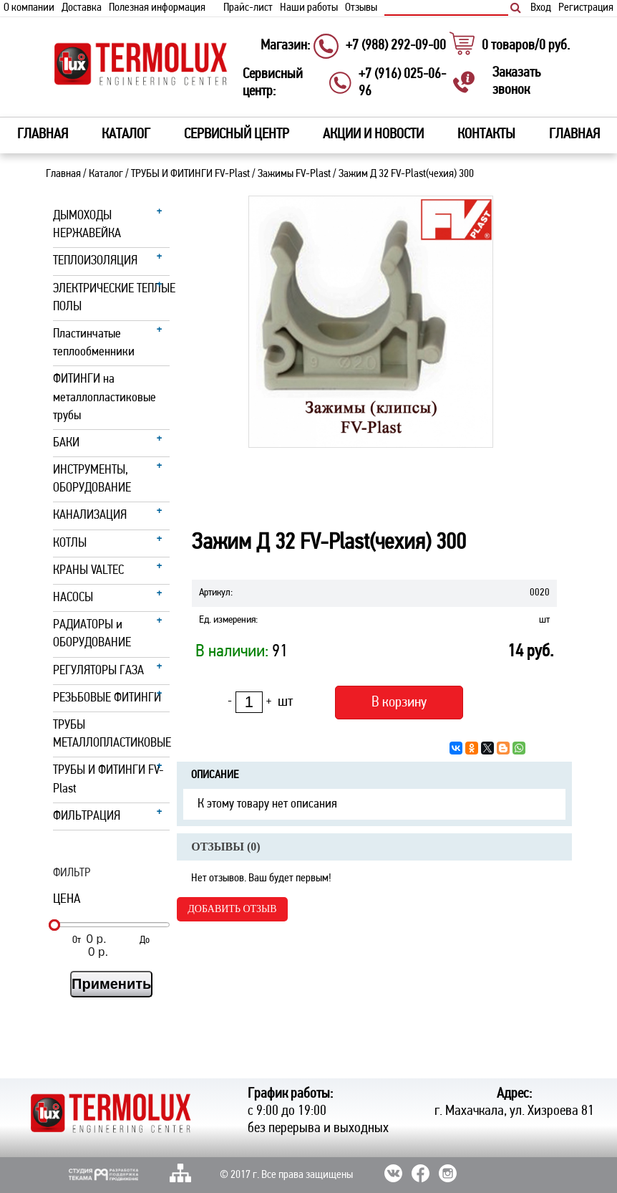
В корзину (399, 702)
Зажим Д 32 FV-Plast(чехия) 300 (406, 174)
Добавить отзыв (232, 909)
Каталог (106, 174)
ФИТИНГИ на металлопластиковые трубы (104, 397)
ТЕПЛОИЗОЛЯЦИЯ (95, 261)
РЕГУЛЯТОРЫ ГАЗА (98, 671)
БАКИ (66, 443)
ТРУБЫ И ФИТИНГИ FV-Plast (190, 174)
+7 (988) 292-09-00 (396, 46)
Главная (42, 135)
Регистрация (585, 8)
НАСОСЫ (73, 598)
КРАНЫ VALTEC (88, 571)
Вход (540, 8)
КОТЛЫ (70, 543)
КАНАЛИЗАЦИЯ (90, 515)
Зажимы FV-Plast (294, 174)
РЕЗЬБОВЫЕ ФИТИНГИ (107, 698)
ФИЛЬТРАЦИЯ (86, 816)
